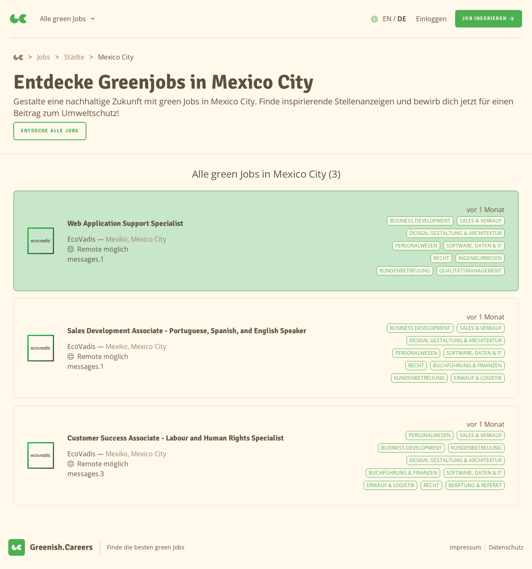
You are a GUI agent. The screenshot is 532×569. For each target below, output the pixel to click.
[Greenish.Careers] (18, 18)
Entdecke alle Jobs (50, 131)
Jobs (43, 57)
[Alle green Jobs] (68, 18)
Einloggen (431, 18)
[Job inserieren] (488, 18)
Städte (74, 57)
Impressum (465, 547)
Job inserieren (488, 18)
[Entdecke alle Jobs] (49, 131)
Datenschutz (506, 547)
